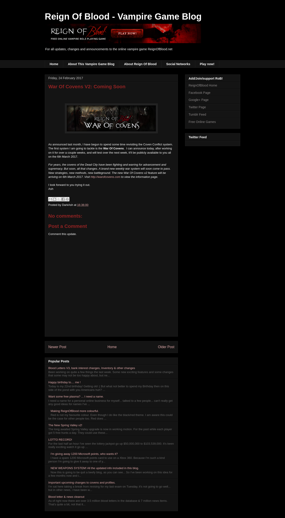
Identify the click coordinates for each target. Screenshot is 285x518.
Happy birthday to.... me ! (64, 382)
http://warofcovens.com (105, 177)
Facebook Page (199, 92)
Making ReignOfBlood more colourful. (75, 411)
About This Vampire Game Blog (91, 64)
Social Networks (178, 64)
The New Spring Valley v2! (65, 425)
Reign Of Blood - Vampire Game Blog (123, 16)
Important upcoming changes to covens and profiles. (81, 482)
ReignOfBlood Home (203, 85)
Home (54, 64)
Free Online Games (202, 122)
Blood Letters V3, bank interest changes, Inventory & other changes (91, 368)
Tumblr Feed (197, 114)
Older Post (166, 347)
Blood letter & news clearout (66, 496)
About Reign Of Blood (140, 64)
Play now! (207, 64)
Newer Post (57, 347)
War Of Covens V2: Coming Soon (86, 86)
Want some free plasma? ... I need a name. (76, 396)
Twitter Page (197, 107)
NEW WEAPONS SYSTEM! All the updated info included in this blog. (95, 468)
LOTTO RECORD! (60, 439)
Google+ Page (199, 100)
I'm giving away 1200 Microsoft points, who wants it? (84, 454)
